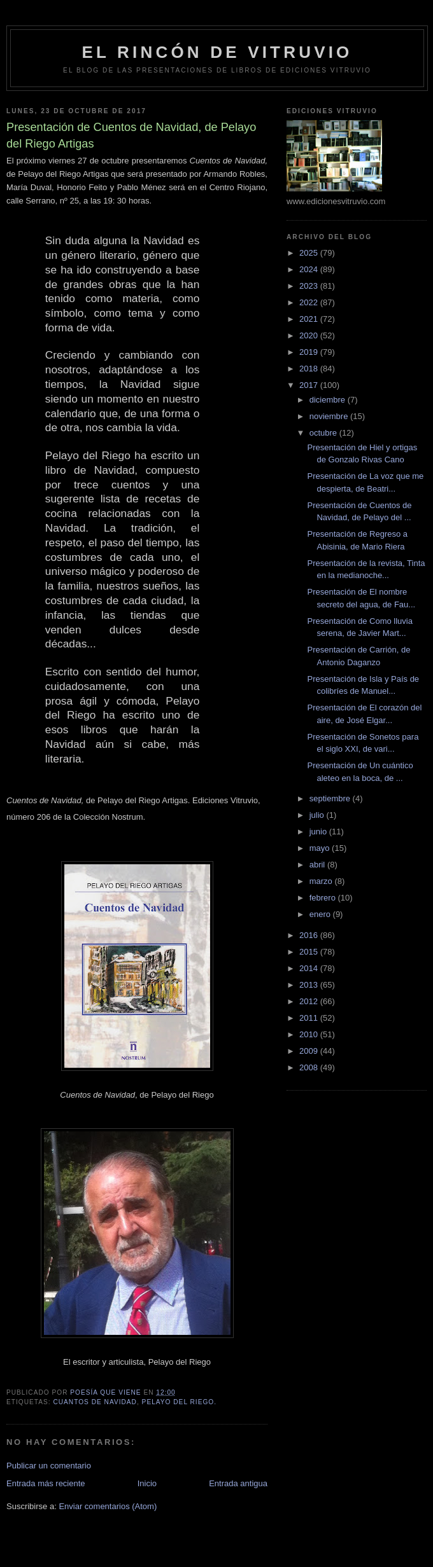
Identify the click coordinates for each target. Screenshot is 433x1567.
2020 (309, 335)
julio (318, 815)
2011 (309, 1018)
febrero (323, 897)
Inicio (147, 1483)
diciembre (328, 399)
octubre (324, 433)
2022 (309, 302)
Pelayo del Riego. (179, 1401)
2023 (309, 286)
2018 (309, 368)
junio (319, 831)
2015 (309, 951)
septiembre (331, 798)
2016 (309, 935)
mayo (320, 848)
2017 (309, 385)
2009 (309, 1051)
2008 (309, 1067)
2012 (309, 1001)
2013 (309, 985)
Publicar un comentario (48, 1465)
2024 (309, 269)
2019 (309, 352)
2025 (309, 253)
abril (318, 864)
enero (321, 914)
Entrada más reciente (45, 1483)
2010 (309, 1034)
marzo (322, 881)
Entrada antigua (238, 1483)
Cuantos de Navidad (95, 1401)
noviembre (329, 416)
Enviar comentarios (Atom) (108, 1506)
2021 (309, 319)
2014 (309, 968)
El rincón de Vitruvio (217, 52)
